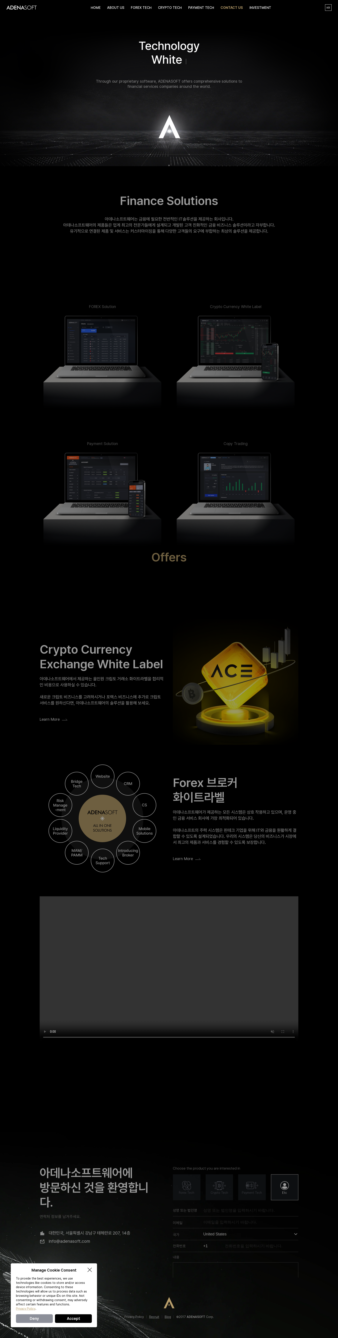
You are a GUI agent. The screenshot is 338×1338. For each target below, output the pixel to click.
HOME (96, 8)
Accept (73, 1318)
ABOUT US (115, 8)
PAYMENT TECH (201, 8)
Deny (34, 1318)
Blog (168, 1317)
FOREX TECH (141, 8)
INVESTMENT (260, 8)
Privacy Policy (134, 1317)
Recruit (154, 1317)
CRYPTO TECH (170, 8)
